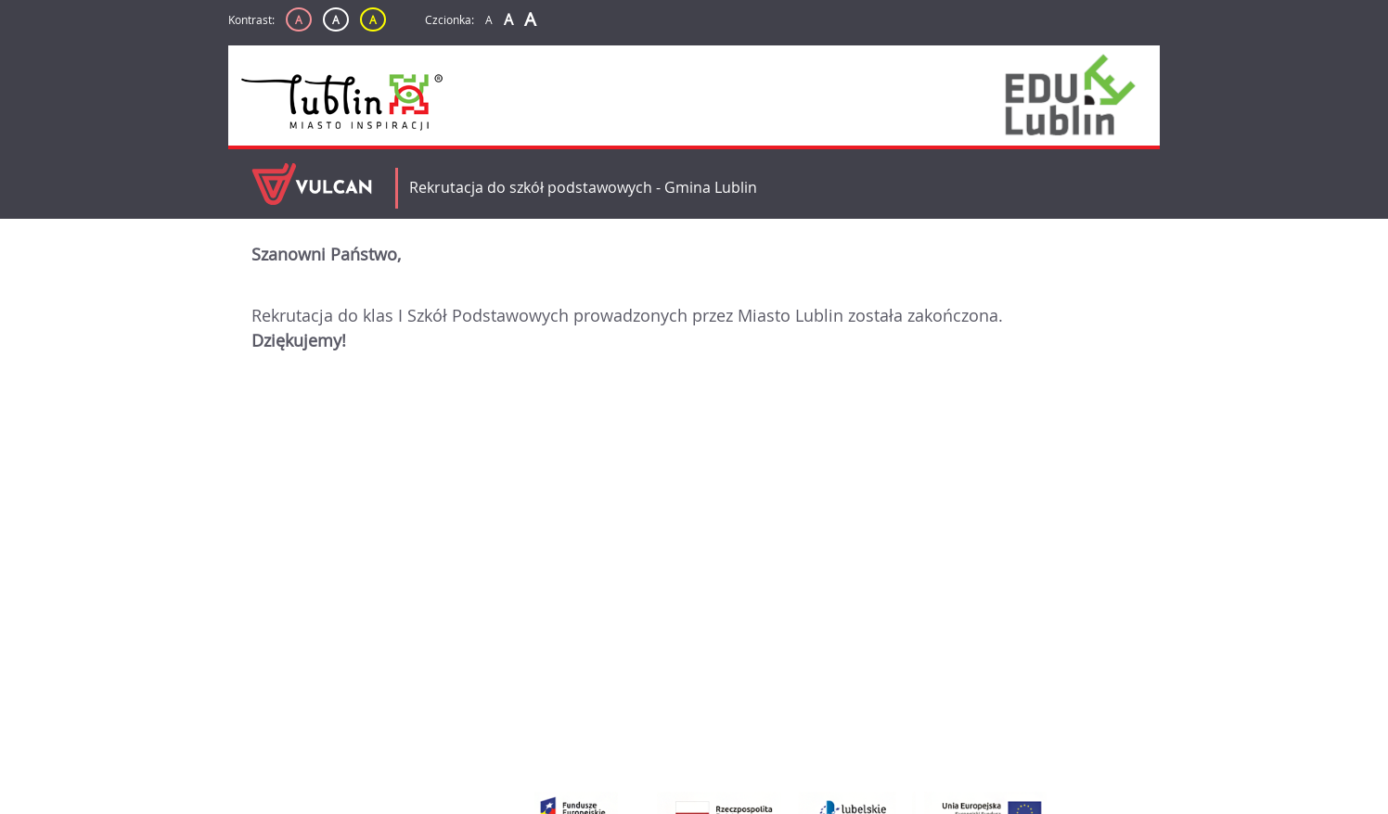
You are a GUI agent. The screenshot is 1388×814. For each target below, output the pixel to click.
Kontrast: (251, 19)
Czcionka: (449, 19)
